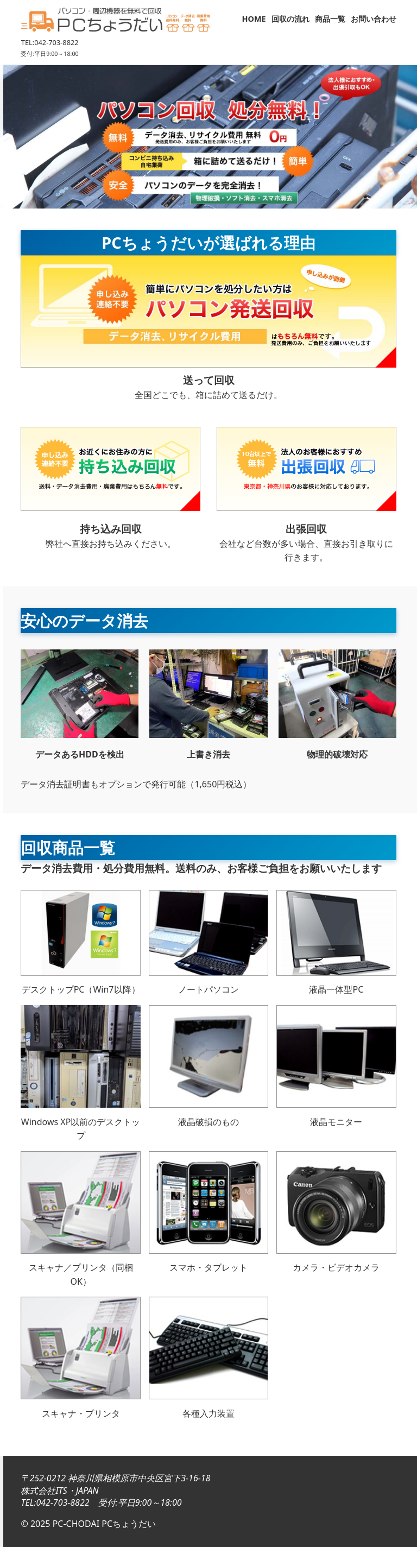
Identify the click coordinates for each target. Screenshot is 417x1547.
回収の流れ (290, 19)
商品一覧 (330, 19)
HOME (254, 19)
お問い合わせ (373, 19)
